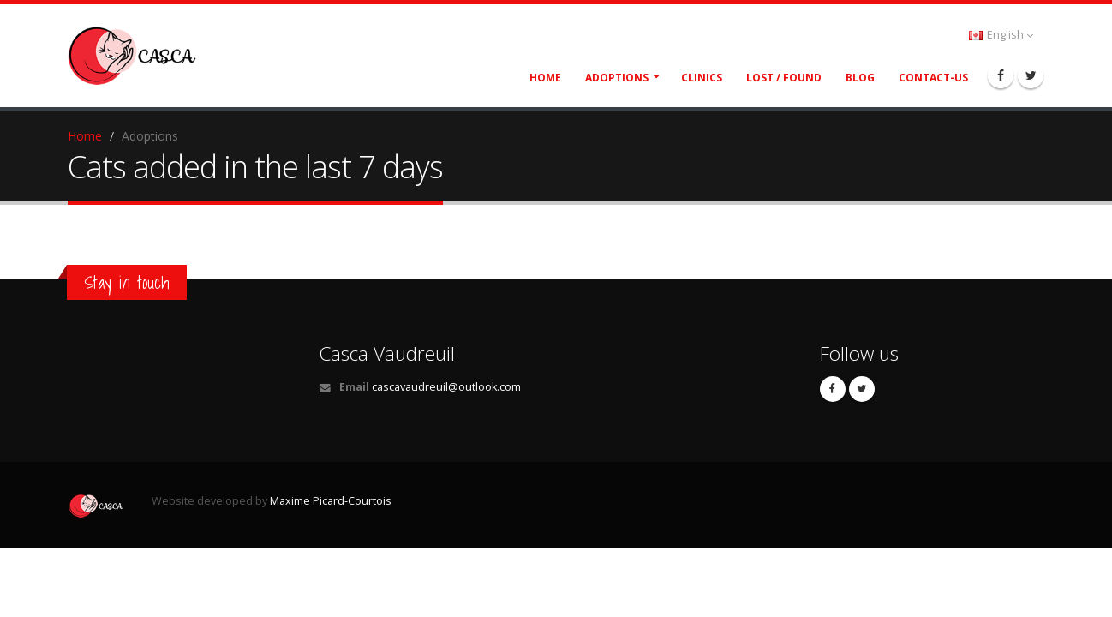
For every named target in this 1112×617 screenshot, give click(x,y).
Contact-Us (933, 77)
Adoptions (617, 77)
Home (545, 77)
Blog (860, 77)
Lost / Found (784, 77)
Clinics (701, 77)
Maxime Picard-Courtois (331, 501)
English (1001, 34)
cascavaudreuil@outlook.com (446, 387)
